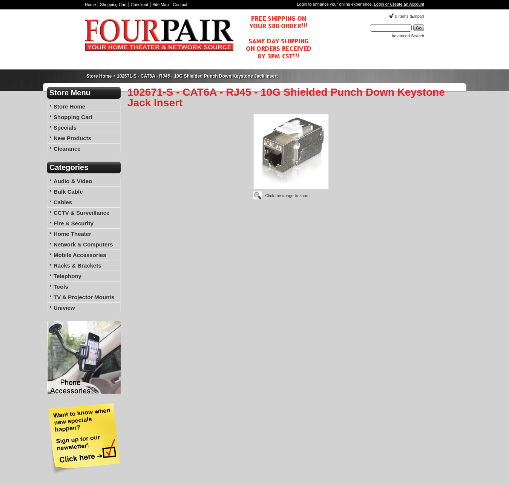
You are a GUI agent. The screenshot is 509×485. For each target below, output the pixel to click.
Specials (65, 127)
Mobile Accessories (80, 255)
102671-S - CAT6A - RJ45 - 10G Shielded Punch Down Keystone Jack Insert (197, 76)
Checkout (139, 4)
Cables (63, 202)
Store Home (99, 76)
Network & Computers (83, 244)
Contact (180, 4)
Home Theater (72, 234)
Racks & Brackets (77, 265)
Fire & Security (74, 223)
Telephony (67, 276)
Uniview (64, 307)
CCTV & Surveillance (81, 213)
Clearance (67, 148)
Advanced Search (407, 36)
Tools (61, 286)
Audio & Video (73, 181)
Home (90, 4)
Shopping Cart (113, 4)
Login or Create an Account (399, 4)
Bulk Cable (68, 191)
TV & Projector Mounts (84, 297)
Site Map (160, 4)
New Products (72, 138)
